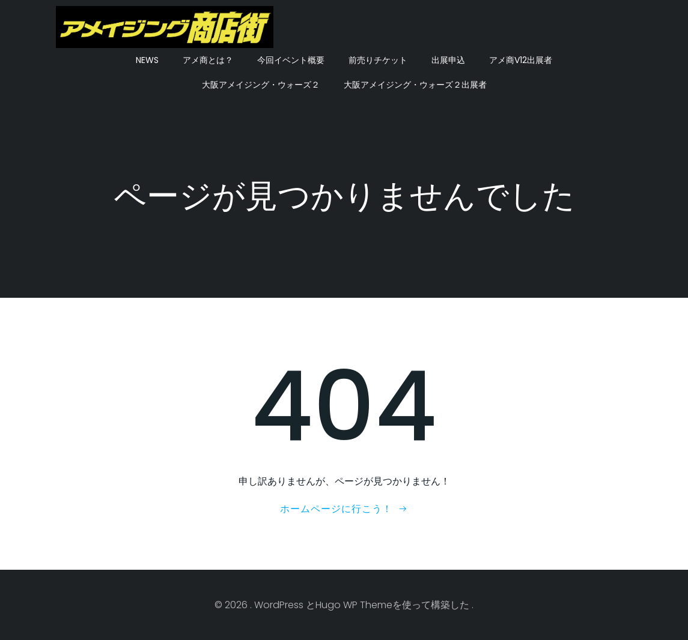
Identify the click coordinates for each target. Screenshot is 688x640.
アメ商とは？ (208, 60)
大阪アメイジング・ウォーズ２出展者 (415, 85)
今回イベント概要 (290, 60)
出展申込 (448, 60)
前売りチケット (378, 60)
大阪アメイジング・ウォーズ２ (261, 85)
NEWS (147, 60)
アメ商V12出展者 (520, 60)
